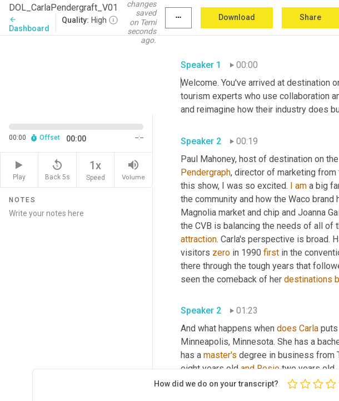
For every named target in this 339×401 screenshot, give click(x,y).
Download (236, 17)
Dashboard (29, 24)
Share (310, 17)
